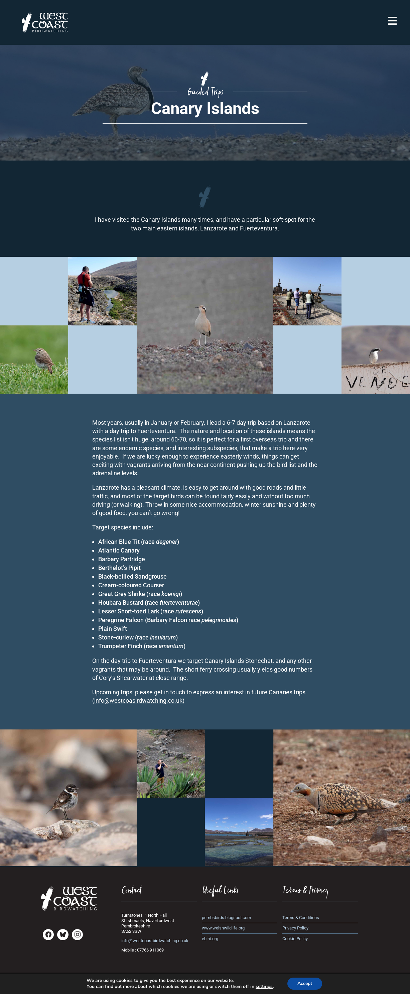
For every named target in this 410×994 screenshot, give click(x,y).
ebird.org (210, 938)
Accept (304, 983)
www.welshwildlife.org (223, 927)
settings (264, 987)
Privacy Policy (295, 927)
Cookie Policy (295, 938)
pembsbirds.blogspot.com (226, 917)
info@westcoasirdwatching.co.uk (138, 700)
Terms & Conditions (300, 917)
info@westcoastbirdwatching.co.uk (154, 940)
